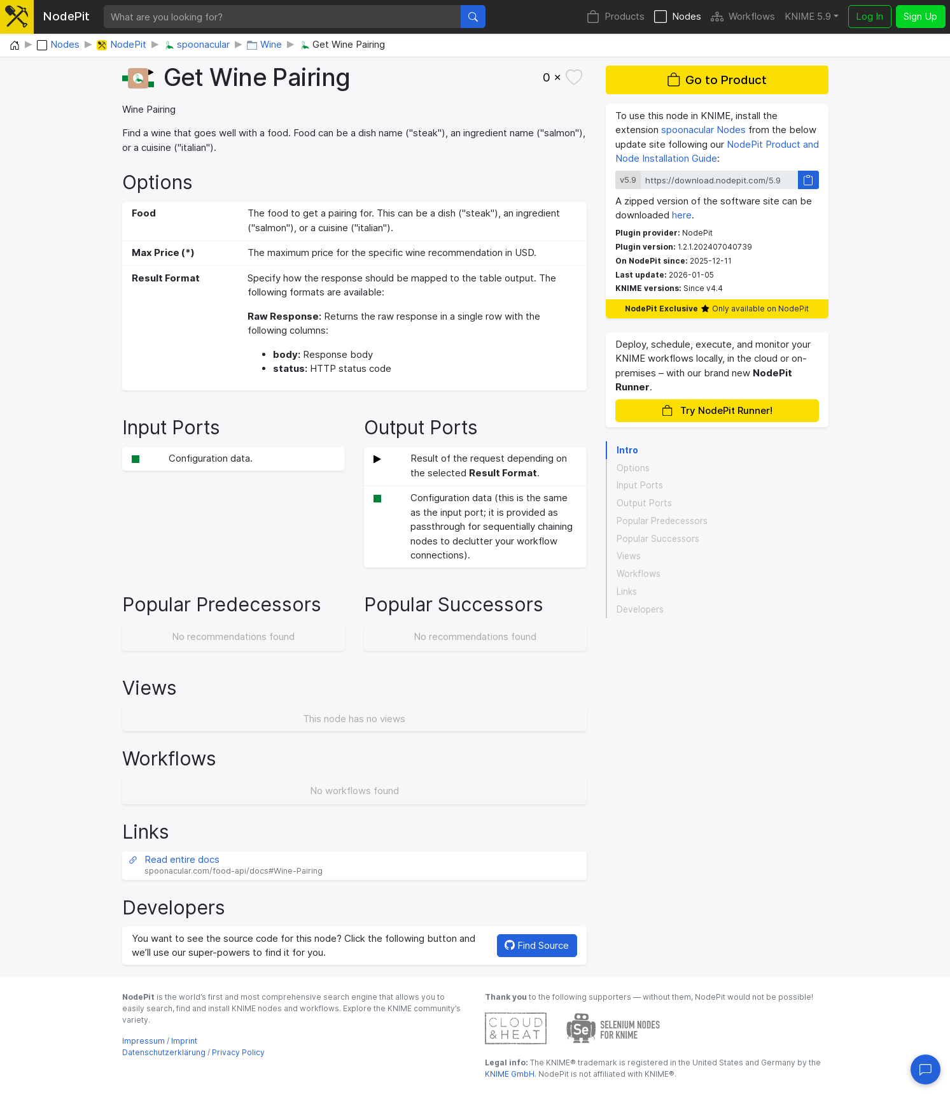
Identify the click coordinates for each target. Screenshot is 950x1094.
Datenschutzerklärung (164, 1052)
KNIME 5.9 (808, 16)
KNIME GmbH (509, 1074)
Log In (869, 16)
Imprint (184, 1041)
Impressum (143, 1041)
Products (616, 17)
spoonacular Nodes (703, 130)
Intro (627, 450)
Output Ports (644, 503)
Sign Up (920, 16)
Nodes (677, 17)
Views (629, 556)
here (682, 215)
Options (633, 468)
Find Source (537, 945)
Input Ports (640, 485)
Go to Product (717, 80)
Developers (640, 609)
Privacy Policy (238, 1052)
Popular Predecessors (662, 521)
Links (627, 591)
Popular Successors (658, 539)
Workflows (743, 17)
